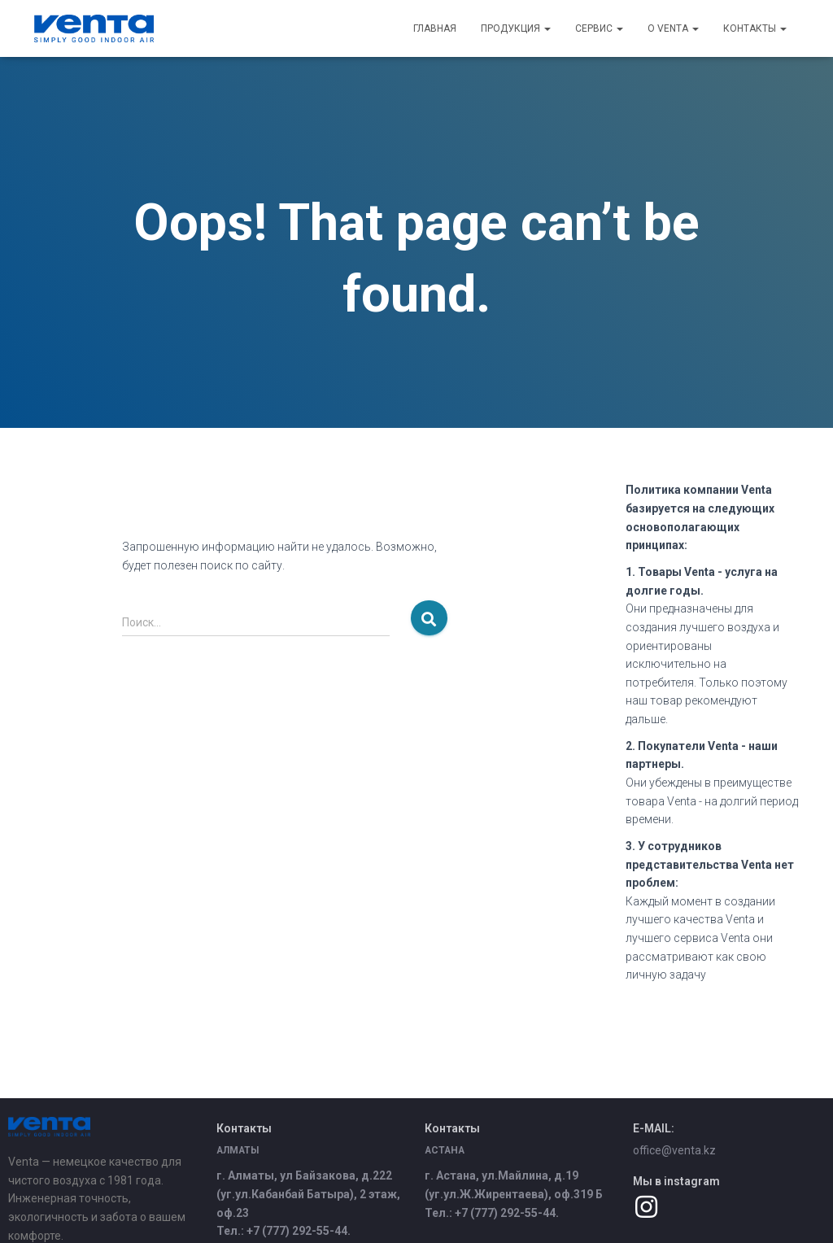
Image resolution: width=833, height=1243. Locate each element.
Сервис (599, 28)
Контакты (755, 28)
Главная (434, 28)
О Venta (673, 28)
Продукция (516, 28)
